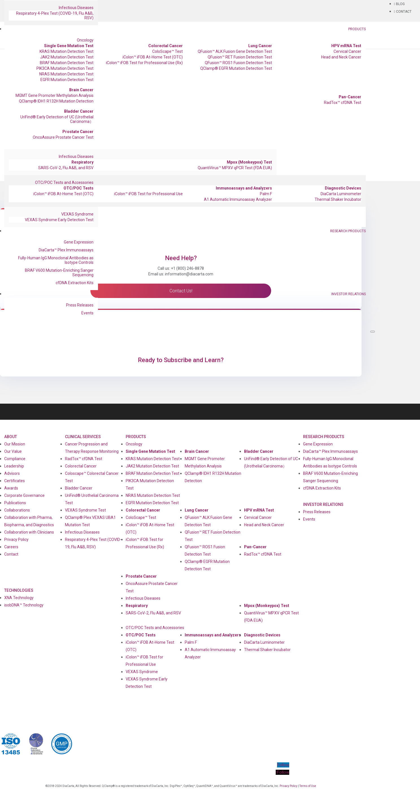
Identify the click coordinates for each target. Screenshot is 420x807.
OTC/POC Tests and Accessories (64, 182)
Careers (11, 547)
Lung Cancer (260, 45)
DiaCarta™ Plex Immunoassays (66, 250)
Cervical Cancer (347, 51)
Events (87, 313)
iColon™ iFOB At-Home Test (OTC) (153, 57)
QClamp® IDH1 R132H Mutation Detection (56, 101)
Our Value (13, 451)
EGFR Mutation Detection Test (66, 79)
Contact (11, 554)
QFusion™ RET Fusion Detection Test (240, 57)
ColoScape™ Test (167, 51)
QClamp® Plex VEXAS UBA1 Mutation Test (90, 521)
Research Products (348, 231)
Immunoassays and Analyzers (244, 188)
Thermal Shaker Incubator (338, 199)
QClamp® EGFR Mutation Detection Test (236, 68)
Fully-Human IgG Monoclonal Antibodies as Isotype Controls (55, 260)
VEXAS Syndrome (77, 214)
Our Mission (14, 444)
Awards (11, 488)
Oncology (85, 40)
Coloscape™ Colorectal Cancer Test (92, 477)
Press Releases (79, 305)
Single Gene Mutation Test (68, 45)
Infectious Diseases (76, 7)
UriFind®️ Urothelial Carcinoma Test (92, 499)
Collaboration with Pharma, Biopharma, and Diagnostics (29, 521)
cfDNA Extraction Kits (74, 282)
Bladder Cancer (78, 111)
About (10, 436)
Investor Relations (348, 294)
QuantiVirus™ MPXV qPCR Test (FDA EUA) (235, 168)
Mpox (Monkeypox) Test (249, 162)
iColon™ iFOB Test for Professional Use (148, 194)
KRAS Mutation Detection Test (66, 51)
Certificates (14, 480)
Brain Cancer (81, 90)
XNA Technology (19, 597)
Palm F (266, 194)
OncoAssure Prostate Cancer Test (63, 137)
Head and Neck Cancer (341, 57)
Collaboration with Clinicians (29, 532)
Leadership (14, 466)
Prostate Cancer (77, 131)
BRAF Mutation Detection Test (66, 62)
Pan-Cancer (350, 97)
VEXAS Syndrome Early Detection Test (59, 219)
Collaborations (17, 510)
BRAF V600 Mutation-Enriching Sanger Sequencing (59, 272)
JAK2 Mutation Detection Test (66, 57)
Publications (15, 503)
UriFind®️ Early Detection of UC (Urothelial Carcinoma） (56, 119)
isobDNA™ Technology (23, 605)
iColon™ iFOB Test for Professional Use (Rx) (144, 62)
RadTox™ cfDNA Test (342, 102)
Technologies (18, 590)
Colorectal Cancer (165, 45)
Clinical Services (83, 436)
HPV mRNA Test (346, 45)
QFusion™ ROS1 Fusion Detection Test (238, 62)
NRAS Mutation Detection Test (66, 74)
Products (357, 29)
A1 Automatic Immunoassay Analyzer (238, 199)
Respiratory (82, 162)
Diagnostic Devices (343, 188)
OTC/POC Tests (78, 188)
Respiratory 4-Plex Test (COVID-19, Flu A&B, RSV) (54, 15)
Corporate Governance (24, 495)
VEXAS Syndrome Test (85, 510)
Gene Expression (78, 242)
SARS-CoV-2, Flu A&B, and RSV (65, 168)
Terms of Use (307, 786)
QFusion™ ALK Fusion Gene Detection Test (235, 51)
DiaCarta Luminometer (341, 194)
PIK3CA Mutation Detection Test (64, 68)
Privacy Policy (16, 539)
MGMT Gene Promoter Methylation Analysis (54, 95)
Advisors (12, 473)
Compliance (14, 458)
